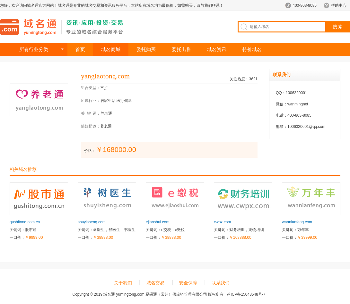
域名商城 (110, 49)
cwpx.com (222, 222)
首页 (80, 49)
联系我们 (221, 282)
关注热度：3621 (244, 79)
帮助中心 (338, 5)
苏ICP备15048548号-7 (246, 294)
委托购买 (146, 49)
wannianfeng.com (297, 222)
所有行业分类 (33, 49)
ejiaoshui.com (157, 222)
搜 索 (338, 26)
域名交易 (155, 282)
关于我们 (123, 282)
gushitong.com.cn (25, 222)
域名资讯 (216, 49)
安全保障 (188, 282)
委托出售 (181, 49)
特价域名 (252, 49)
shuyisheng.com (92, 222)
